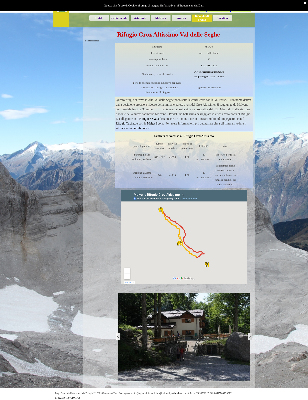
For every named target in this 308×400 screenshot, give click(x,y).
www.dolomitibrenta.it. (135, 128)
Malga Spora (155, 123)
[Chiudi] (305, 3)
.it (222, 71)
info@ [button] (197, 76)
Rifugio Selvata (149, 118)
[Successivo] (250, 336)
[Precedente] (118, 336)
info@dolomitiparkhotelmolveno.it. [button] (173, 393)
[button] (212, 76)
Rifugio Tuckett (126, 123)
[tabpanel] (184, 69)
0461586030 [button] (220, 393)
